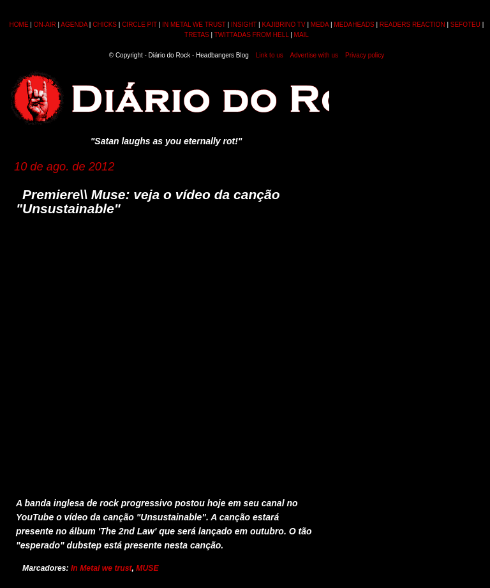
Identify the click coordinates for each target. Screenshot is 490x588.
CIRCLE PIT (139, 24)
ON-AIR (45, 24)
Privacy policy (364, 55)
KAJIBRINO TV (283, 24)
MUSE (147, 568)
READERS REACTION (412, 24)
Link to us (269, 55)
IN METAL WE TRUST (194, 24)
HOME (19, 24)
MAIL (301, 34)
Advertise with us (314, 55)
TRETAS (196, 34)
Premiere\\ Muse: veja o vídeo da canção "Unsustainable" (148, 201)
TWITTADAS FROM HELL (251, 34)
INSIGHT (243, 24)
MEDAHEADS (354, 24)
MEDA (320, 24)
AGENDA (74, 24)
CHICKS (105, 24)
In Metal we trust (101, 568)
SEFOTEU (465, 24)
